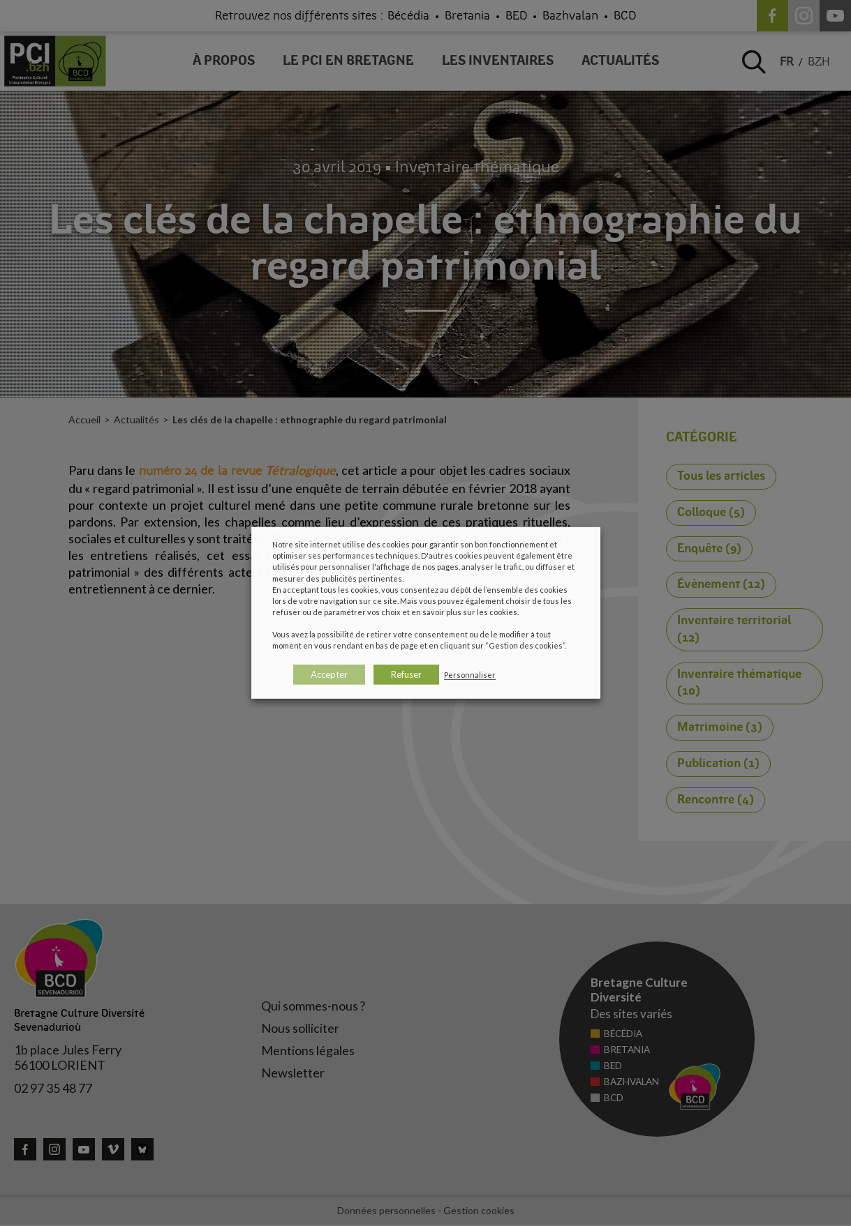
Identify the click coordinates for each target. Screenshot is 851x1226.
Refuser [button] (406, 674)
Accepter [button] (329, 674)
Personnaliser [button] (470, 674)
